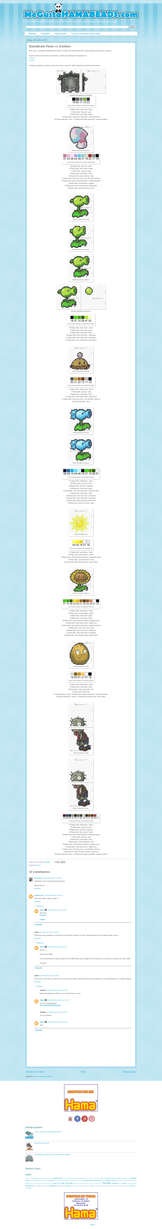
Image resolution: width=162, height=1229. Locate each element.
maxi (55, 1183)
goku (80, 1180)
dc (126, 1178)
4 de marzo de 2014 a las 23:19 (57, 947)
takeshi (114, 1186)
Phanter (135, 1183)
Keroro (27, 1183)
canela (67, 1178)
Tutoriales (45, 33)
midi (62, 1183)
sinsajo (101, 1186)
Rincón (75, 1186)
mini (66, 1183)
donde (32, 1180)
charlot (79, 1178)
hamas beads (111, 1180)
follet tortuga (72, 1180)
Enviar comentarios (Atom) (43, 1076)
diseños (27, 1180)
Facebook (32, 58)
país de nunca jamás (92, 1183)
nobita (80, 1183)
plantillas (53, 1186)
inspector (126, 1180)
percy (120, 1183)
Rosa (78, 1186)
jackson (131, 1180)
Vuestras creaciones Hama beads (85, 33)
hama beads (98, 1180)
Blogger (92, 1224)
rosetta (85, 1186)
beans (60, 1178)
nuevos (84, 1183)
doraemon (36, 1180)
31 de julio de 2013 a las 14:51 (57, 910)
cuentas (119, 1178)
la (33, 1183)
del (130, 1178)
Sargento (92, 1186)
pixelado (39, 1186)
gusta (87, 1180)
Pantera (100, 1183)
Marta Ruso (38, 878)
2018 (26, 1178)
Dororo (45, 1180)
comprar (101, 1178)
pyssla (68, 1186)
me (59, 1183)
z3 (25, 1188)
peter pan (129, 1183)
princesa (63, 1186)
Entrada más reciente (35, 1072)
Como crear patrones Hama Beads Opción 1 (48, 1132)
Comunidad (107, 1178)
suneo (111, 1186)
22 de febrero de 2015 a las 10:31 (57, 1022)
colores (95, 1178)
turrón (127, 1186)
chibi (83, 1178)
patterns (115, 1183)
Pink (36, 1186)
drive (56, 1180)
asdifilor (44, 1178)
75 (28, 1178)
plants (59, 1186)
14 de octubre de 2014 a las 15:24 (57, 1000)
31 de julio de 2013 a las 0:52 (53, 895)
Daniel (42, 910)
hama (92, 1180)
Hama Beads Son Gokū (42, 1143)
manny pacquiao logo (47, 1183)
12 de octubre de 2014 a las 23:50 (57, 990)
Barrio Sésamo (49, 1178)
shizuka (98, 1186)
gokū (83, 1180)
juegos (135, 1180)
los (35, 1183)
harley (121, 1180)
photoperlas (29, 1186)
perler (124, 1183)
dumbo (59, 1180)
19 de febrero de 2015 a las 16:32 (57, 1012)
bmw (64, 1178)
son (108, 1186)
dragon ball (51, 1180)
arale (40, 1178)
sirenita (105, 1186)
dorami (41, 1180)
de (128, 1178)
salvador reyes (39, 895)
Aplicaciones (60, 33)
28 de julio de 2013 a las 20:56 (52, 878)
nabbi (71, 1183)
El (62, 1180)
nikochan (76, 1183)
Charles (76, 1178)
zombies (29, 1188)
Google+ (32, 60)
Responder (37, 888)
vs (136, 1186)
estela (66, 1180)
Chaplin (71, 1178)
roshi (89, 1186)
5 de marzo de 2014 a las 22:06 (49, 975)
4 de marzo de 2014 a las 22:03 (49, 932)
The (118, 1186)
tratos (124, 1186)
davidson (124, 1178)
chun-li (86, 1178)
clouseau (91, 1178)
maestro (39, 1183)
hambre (118, 1180)
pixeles (44, 1186)
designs (134, 1178)
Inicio (83, 1072)
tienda (120, 1186)
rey (72, 1186)
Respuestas (40, 906)
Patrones (32, 33)
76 (30, 1178)
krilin (31, 1183)
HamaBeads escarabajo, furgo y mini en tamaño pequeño (52, 1154)
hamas (104, 1180)
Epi (64, 1180)
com (98, 1178)
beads (56, 1178)
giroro (77, 1180)
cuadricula (114, 1178)
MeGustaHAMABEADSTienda (50, 1005)
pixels (48, 1186)
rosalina (82, 1186)
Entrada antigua (129, 1072)
